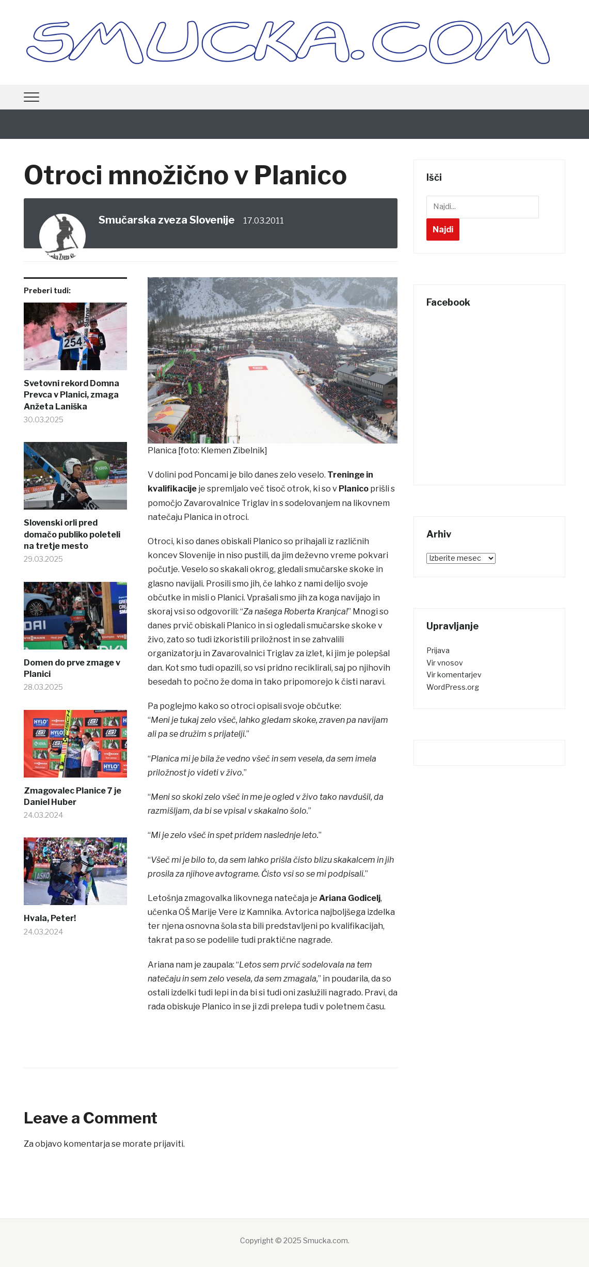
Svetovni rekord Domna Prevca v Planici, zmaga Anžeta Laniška (71, 394)
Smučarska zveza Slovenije (167, 220)
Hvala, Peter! (50, 918)
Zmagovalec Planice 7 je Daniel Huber (72, 796)
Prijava (438, 650)
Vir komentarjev (454, 674)
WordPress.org (452, 687)
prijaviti (168, 1144)
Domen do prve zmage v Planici (72, 668)
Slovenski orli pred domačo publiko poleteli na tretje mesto (72, 534)
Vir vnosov (444, 662)
